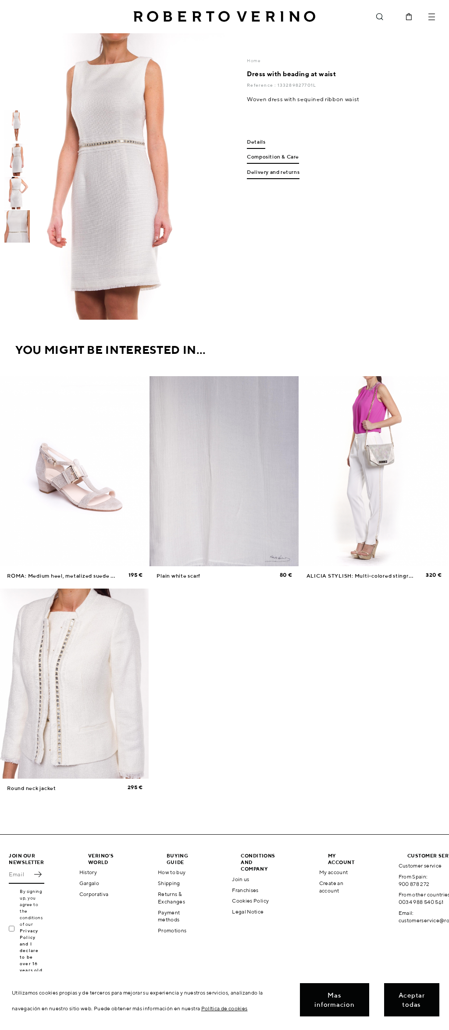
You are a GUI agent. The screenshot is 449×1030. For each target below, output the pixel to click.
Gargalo (89, 883)
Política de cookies (224, 1008)
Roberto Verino (224, 16)
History (88, 872)
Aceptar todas (412, 999)
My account (333, 872)
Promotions (172, 930)
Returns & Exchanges (171, 898)
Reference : (262, 85)
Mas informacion (334, 999)
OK (37, 874)
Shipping (169, 883)
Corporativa (94, 894)
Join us (240, 879)
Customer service (420, 865)
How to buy (172, 872)
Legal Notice (248, 911)
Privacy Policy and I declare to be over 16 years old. (32, 950)
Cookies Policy (250, 900)
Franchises (245, 890)
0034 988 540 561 (421, 902)
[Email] (20, 874)
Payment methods (169, 916)
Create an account (331, 887)
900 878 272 (414, 884)
